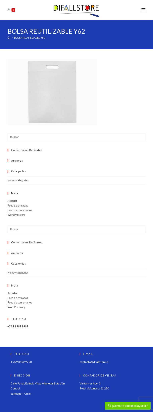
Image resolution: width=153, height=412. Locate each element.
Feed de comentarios (20, 210)
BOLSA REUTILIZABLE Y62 (29, 37)
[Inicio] (9, 37)
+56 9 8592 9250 (21, 362)
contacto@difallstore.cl (93, 362)
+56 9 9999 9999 (18, 326)
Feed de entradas (18, 205)
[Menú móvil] (143, 9)
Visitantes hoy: (89, 383)
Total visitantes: (89, 388)
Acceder (12, 200)
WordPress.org (16, 214)
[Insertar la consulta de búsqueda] (76, 137)
